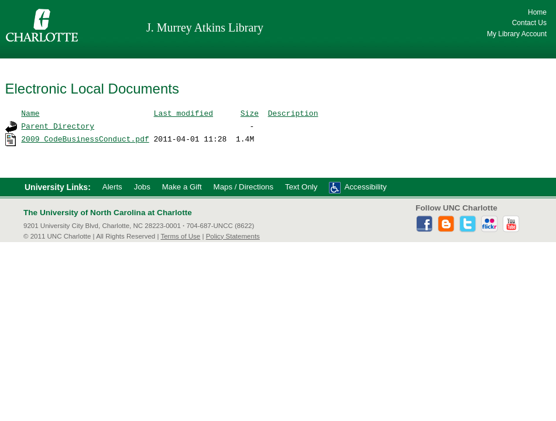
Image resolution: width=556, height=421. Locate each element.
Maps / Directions (243, 186)
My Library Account (517, 34)
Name (30, 113)
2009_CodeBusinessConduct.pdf (85, 138)
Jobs (142, 186)
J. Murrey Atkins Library (204, 27)
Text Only (301, 186)
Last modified (183, 113)
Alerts (112, 186)
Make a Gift (182, 186)
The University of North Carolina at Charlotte (107, 212)
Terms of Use (180, 236)
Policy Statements (233, 236)
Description (293, 113)
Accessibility (365, 186)
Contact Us (529, 23)
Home (537, 12)
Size (250, 113)
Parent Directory (57, 125)
